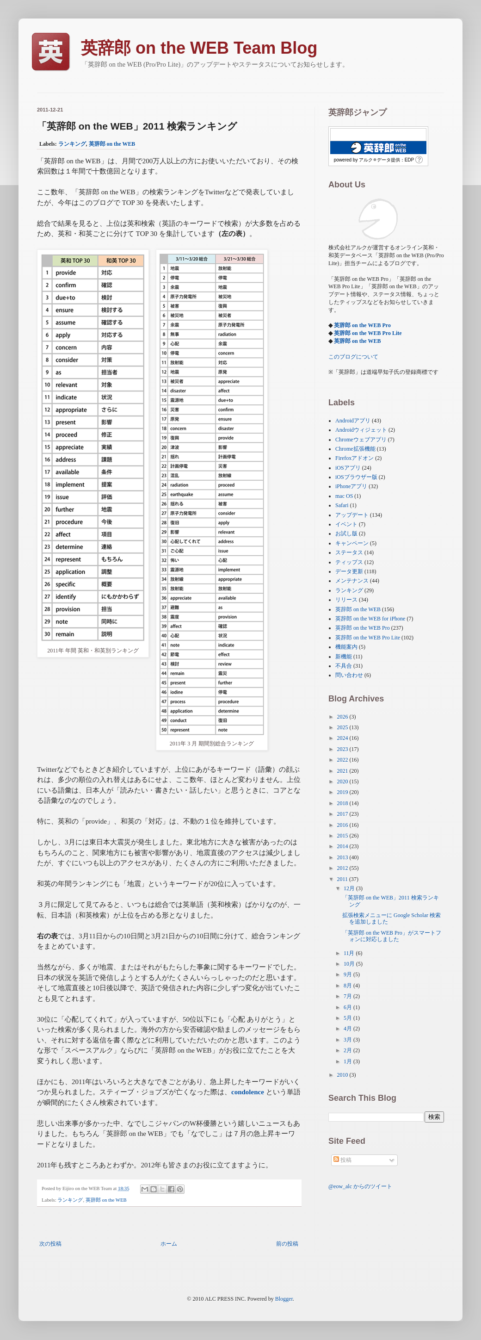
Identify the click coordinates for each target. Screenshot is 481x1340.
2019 (343, 792)
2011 (343, 879)
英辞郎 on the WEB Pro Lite (368, 333)
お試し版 (346, 533)
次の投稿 (50, 1244)
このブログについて (353, 357)
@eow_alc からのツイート (360, 1186)
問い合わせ (349, 675)
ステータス (349, 552)
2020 (343, 781)
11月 (350, 953)
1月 (348, 1061)
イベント (346, 524)
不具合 (343, 666)
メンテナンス (352, 580)
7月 (348, 996)
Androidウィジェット (361, 430)
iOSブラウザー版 (356, 477)
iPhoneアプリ (351, 486)
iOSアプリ (348, 468)
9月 (348, 974)
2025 (343, 727)
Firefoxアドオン (354, 458)
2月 (348, 1050)
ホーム (168, 1244)
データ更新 (349, 571)
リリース (346, 599)
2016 (343, 825)
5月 (348, 1018)
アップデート (352, 515)
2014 (343, 846)
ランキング (72, 144)
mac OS (344, 496)
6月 (348, 1007)
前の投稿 (287, 1244)
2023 (343, 749)
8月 (348, 985)
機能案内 (346, 647)
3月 (348, 1039)
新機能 (343, 656)
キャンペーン (352, 543)
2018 (343, 803)
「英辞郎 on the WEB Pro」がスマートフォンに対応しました (391, 936)
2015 (343, 835)
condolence (247, 1092)
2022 (343, 760)
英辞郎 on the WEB (112, 144)
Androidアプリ (352, 420)
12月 (350, 888)
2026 (343, 716)
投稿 (342, 1160)
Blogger (284, 1299)
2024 (343, 738)
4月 (348, 1028)
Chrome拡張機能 (355, 449)
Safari (342, 505)
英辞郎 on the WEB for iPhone (370, 618)
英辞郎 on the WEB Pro (362, 325)
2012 (343, 868)
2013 (343, 857)
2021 (343, 771)
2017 (343, 814)
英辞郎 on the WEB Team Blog (199, 47)
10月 (350, 964)
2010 (343, 1075)
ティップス (349, 562)
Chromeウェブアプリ (361, 439)
